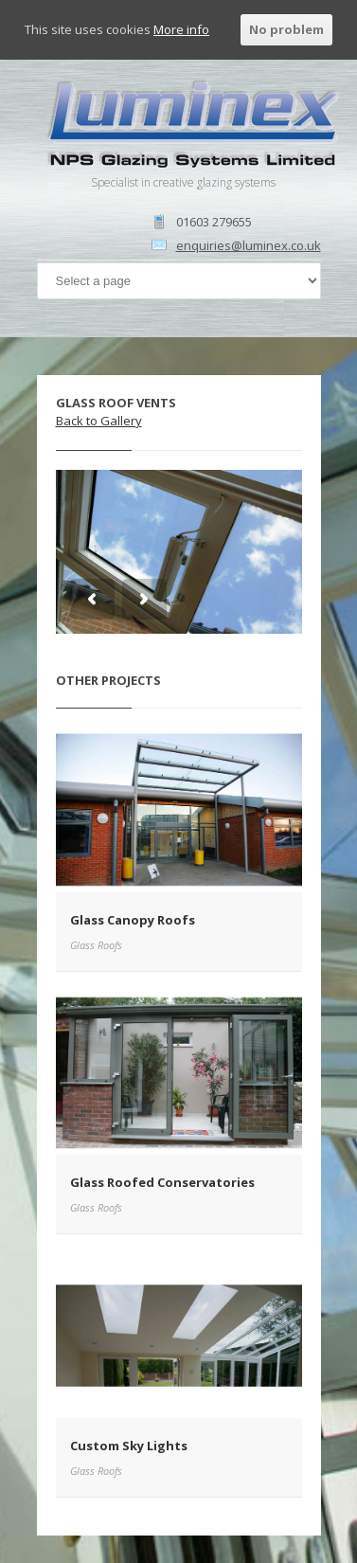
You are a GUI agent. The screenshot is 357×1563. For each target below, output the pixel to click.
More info (181, 29)
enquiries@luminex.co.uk (248, 245)
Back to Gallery (99, 420)
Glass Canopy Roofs (132, 919)
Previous (92, 599)
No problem (286, 29)
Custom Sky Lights (128, 1445)
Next (144, 599)
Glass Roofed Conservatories (162, 1182)
